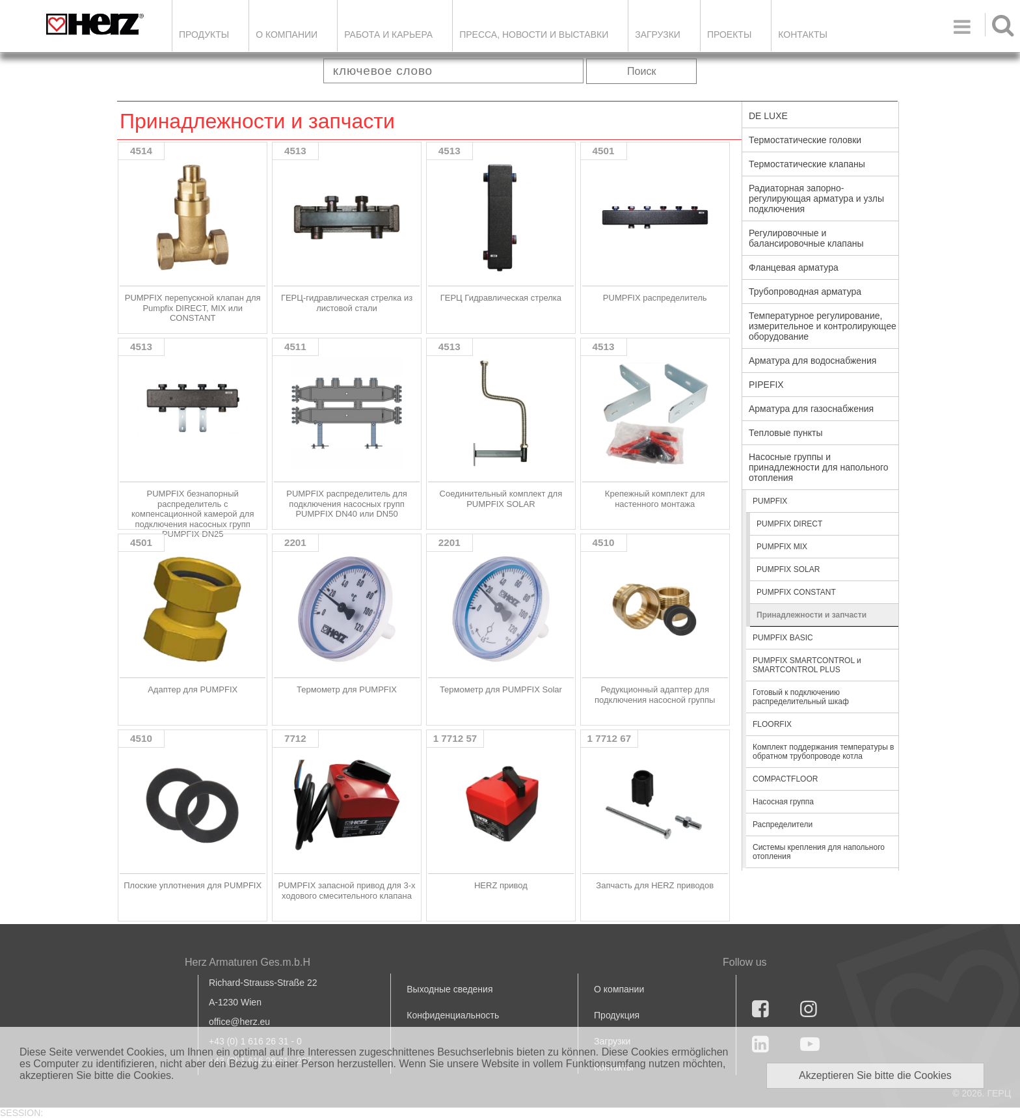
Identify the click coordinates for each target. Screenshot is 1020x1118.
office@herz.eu (239, 1021)
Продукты (204, 34)
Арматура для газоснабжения (811, 408)
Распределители (782, 824)
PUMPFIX (770, 501)
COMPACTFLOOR (785, 779)
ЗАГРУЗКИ (657, 34)
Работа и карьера (388, 34)
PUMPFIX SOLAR (788, 569)
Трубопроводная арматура (805, 291)
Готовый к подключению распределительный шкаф (801, 697)
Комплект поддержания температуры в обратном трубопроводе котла (823, 752)
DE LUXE (768, 116)
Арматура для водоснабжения (812, 360)
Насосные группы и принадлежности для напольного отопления (819, 467)
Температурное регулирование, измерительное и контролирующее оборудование (822, 326)
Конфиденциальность (453, 1015)
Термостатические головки (805, 140)
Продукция (616, 1015)
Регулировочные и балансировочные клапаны (806, 238)
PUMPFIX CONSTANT (796, 592)
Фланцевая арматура (794, 267)
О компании (286, 34)
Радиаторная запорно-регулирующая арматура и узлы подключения (816, 198)
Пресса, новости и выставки (533, 34)
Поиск (641, 71)
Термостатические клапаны (807, 164)
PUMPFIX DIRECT (789, 523)
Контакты (802, 34)
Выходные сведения (449, 989)
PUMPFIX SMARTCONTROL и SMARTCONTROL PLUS (807, 665)
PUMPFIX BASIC (783, 637)
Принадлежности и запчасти (811, 615)
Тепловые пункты (786, 433)
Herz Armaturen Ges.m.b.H (247, 962)
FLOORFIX (772, 724)
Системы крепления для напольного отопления (819, 852)
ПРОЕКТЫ (729, 34)
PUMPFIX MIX (782, 546)
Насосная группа (783, 801)
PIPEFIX (766, 384)
